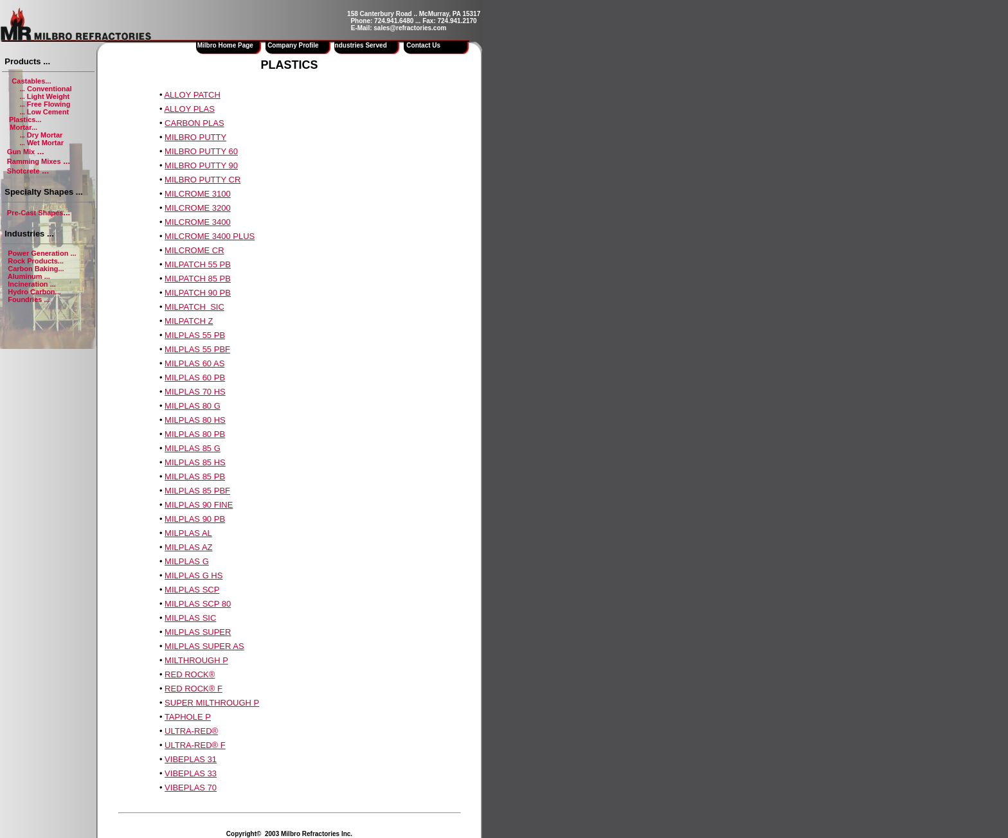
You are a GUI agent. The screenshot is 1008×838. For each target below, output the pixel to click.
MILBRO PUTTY (195, 137)
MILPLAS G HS (193, 575)
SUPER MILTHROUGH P (212, 703)
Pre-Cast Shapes (35, 213)
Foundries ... (29, 299)
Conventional (48, 89)
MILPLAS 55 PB (195, 335)
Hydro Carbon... (34, 292)
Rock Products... (36, 261)
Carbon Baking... (36, 268)
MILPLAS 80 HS (195, 420)
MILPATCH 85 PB (198, 278)
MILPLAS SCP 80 (198, 604)
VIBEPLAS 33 (191, 773)
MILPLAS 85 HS (195, 462)
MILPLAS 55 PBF (197, 349)
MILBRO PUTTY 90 (201, 165)
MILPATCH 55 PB (198, 264)
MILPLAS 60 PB (195, 377)
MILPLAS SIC (190, 618)
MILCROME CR (194, 250)
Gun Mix (21, 152)
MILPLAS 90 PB (195, 519)
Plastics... (25, 119)
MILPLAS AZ (188, 547)
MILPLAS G (187, 561)
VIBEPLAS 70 (191, 787)
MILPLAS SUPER (198, 632)
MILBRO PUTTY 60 (201, 151)
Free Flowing (49, 104)
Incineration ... (32, 284)
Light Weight (48, 96)
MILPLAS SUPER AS (204, 646)
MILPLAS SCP (192, 589)
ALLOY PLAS (189, 109)
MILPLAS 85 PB (195, 476)
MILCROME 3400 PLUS (210, 236)
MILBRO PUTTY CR (202, 179)
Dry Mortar (45, 135)
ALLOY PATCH (192, 95)
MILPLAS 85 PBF (197, 490)
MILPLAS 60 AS (194, 363)
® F (215, 688)
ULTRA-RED (188, 731)
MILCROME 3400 (198, 222)
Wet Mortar (45, 143)
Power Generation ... (42, 253)
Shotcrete (23, 171)
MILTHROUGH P (196, 660)
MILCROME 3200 (198, 208)
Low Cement (48, 112)
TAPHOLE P (188, 717)
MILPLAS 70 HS (195, 392)
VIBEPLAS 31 (191, 759)
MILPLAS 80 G (193, 406)
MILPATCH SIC (194, 307)
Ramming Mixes (34, 161)
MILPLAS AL (188, 533)
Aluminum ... (29, 276)
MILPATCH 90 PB (198, 293)
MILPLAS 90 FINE (199, 505)
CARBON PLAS (194, 123)
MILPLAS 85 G (193, 448)
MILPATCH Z (189, 321)
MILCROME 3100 (198, 194)
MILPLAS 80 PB (195, 434)
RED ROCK (187, 674)
